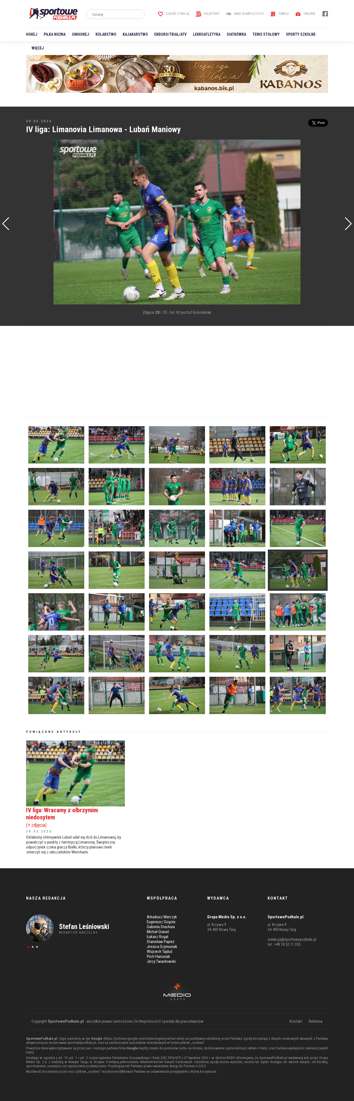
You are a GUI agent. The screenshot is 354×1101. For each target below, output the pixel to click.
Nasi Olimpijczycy (245, 14)
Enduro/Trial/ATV (170, 34)
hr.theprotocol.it (148, 1021)
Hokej (31, 34)
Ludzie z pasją (173, 14)
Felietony (208, 14)
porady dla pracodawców (184, 1021)
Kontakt (296, 1021)
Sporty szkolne (301, 34)
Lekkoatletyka (206, 34)
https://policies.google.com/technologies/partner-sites (144, 1038)
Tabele (279, 14)
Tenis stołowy (266, 34)
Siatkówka (236, 34)
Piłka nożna (55, 34)
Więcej (38, 48)
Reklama (315, 1021)
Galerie (305, 14)
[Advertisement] (34, 222)
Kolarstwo (105, 34)
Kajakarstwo (135, 34)
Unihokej (80, 34)
